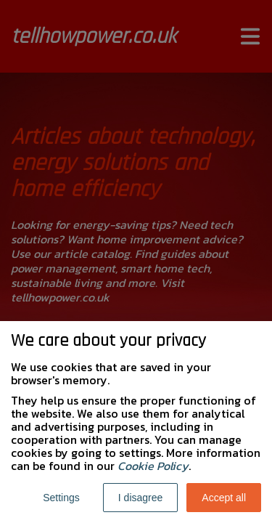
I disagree (140, 497)
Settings (61, 497)
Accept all (224, 497)
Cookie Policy (153, 465)
